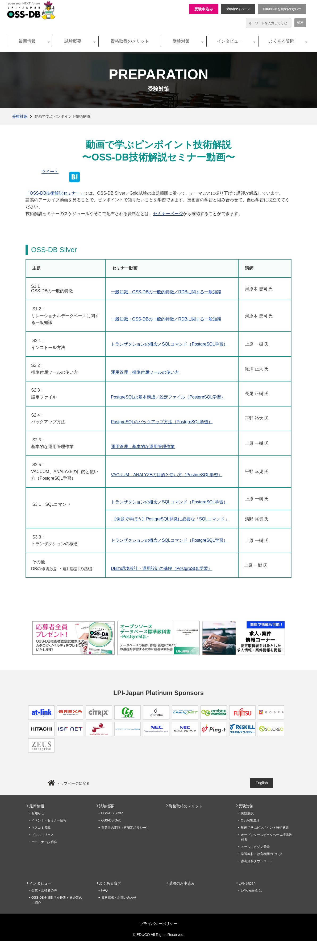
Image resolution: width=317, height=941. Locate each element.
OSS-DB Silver (112, 813)
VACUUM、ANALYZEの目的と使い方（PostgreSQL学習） (166, 474)
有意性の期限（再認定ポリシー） (125, 827)
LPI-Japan (247, 883)
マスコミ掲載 (41, 827)
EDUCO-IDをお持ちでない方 (282, 9)
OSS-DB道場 (250, 820)
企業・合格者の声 (44, 890)
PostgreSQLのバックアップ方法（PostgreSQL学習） (161, 422)
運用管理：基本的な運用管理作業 (143, 446)
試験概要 (72, 41)
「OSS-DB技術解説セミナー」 (55, 193)
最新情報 (27, 41)
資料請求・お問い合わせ (118, 897)
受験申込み (203, 9)
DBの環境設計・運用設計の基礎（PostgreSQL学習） (161, 568)
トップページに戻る (73, 783)
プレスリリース (42, 835)
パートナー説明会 (44, 842)
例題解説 (247, 813)
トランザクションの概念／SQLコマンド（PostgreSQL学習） (169, 344)
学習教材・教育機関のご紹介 (261, 854)
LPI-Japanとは (251, 890)
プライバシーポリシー (158, 924)
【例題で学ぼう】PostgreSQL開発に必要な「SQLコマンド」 (170, 519)
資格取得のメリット (130, 41)
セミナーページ (168, 213)
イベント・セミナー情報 (48, 820)
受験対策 (181, 41)
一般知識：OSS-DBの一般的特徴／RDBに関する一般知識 (166, 292)
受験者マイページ (238, 9)
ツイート (50, 171)
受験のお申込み (182, 883)
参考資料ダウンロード (257, 861)
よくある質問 (281, 41)
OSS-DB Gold (111, 820)
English (262, 783)
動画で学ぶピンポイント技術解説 (265, 827)
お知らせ (37, 813)
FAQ (104, 890)
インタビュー (230, 41)
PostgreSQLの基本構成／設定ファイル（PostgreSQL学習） (168, 397)
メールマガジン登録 (255, 847)
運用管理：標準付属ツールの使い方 (145, 372)
